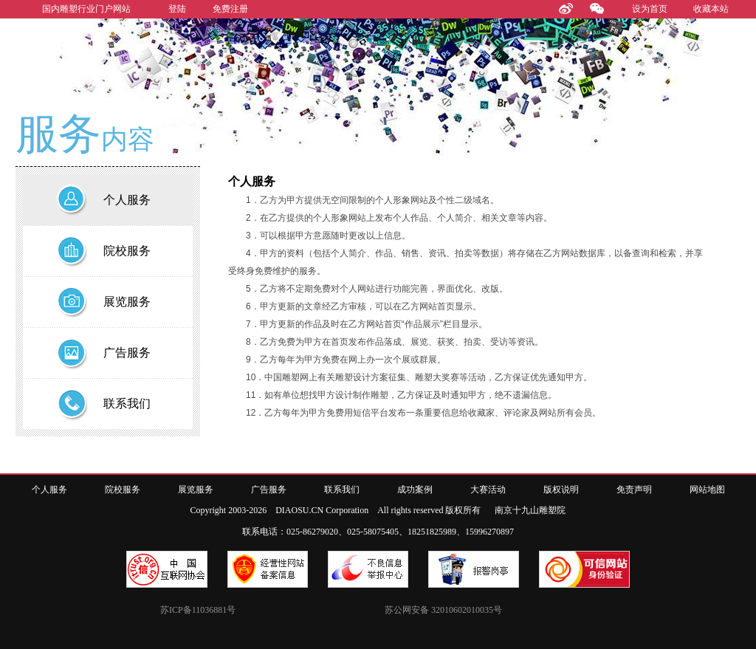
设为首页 (649, 9)
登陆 (177, 9)
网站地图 (707, 489)
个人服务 (49, 489)
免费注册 (230, 9)
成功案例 (415, 489)
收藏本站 (711, 9)
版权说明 (561, 489)
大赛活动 (488, 489)
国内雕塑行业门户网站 (86, 9)
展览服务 (195, 489)
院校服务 (122, 489)
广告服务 (268, 489)
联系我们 (342, 489)
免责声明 (634, 489)
